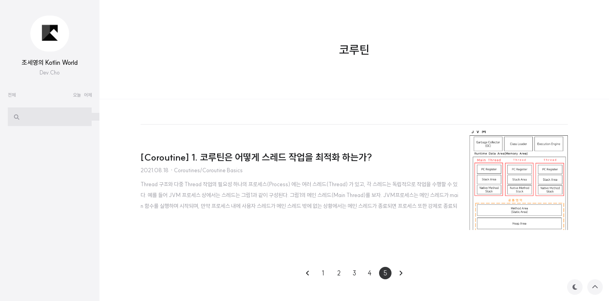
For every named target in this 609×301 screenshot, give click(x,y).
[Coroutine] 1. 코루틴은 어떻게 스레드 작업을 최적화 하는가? (256, 157)
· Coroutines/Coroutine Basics (206, 170)
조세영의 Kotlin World (50, 62)
